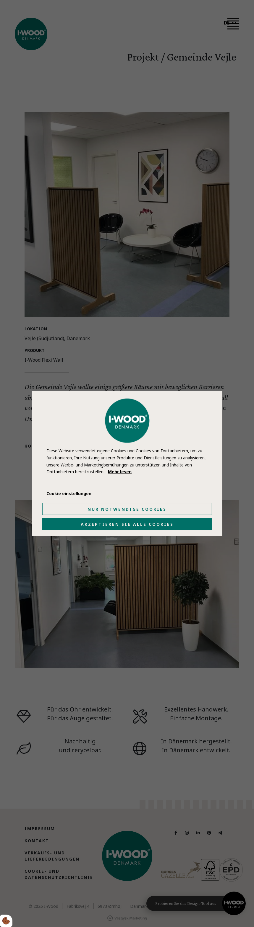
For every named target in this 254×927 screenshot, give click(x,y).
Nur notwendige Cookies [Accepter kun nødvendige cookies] (127, 509)
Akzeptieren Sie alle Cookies (127, 524)
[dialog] (127, 463)
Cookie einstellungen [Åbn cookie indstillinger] (68, 493)
